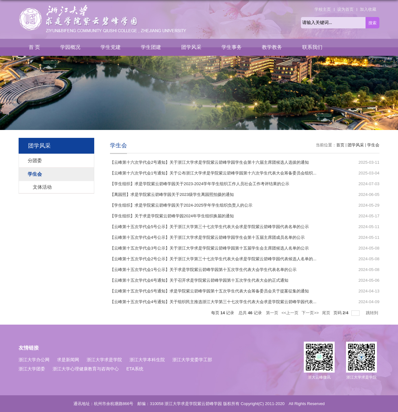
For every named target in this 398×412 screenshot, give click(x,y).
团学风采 (191, 47)
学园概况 (70, 47)
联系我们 (312, 47)
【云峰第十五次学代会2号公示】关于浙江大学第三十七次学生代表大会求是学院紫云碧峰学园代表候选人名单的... (213, 258)
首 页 (34, 47)
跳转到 (372, 312)
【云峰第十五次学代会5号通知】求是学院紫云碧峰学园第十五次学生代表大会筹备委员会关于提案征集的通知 (209, 291)
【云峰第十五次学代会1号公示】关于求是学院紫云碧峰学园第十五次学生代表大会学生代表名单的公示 (203, 269)
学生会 (373, 145)
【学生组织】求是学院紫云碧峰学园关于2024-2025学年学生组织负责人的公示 (181, 205)
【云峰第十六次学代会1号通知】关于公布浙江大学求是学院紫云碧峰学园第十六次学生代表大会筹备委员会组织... (213, 173)
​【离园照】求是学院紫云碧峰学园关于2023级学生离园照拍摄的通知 (172, 194)
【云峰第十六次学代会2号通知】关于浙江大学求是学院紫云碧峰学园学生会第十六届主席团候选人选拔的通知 (209, 162)
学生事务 (232, 47)
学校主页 (322, 9)
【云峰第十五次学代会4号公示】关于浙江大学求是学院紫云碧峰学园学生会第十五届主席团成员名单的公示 (207, 237)
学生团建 (151, 47)
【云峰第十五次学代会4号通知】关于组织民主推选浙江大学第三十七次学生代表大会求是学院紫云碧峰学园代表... (213, 301)
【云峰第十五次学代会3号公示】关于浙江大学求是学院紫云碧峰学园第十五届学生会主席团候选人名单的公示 (209, 248)
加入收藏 (368, 9)
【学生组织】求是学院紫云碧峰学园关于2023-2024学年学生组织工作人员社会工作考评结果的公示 (199, 183)
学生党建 (111, 47)
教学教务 (272, 47)
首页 (340, 145)
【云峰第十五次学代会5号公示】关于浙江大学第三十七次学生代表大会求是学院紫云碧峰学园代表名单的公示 (209, 226)
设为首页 (345, 9)
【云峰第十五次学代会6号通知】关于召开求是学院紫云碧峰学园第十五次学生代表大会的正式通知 (199, 280)
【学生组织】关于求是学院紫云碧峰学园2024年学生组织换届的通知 (172, 216)
